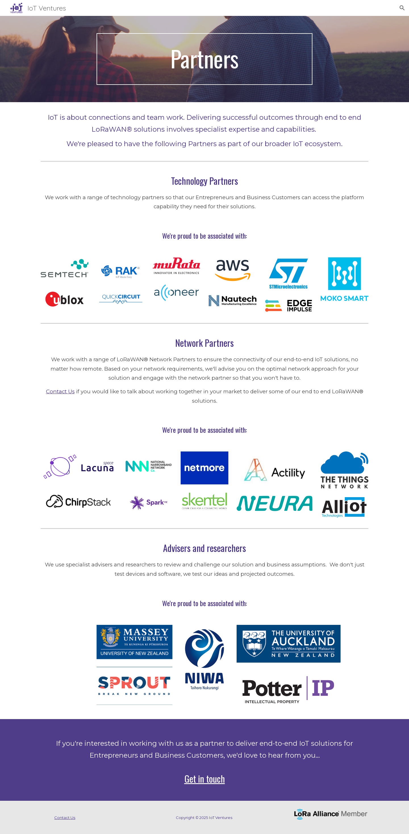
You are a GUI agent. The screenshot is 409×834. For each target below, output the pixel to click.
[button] (402, 8)
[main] (204, 59)
